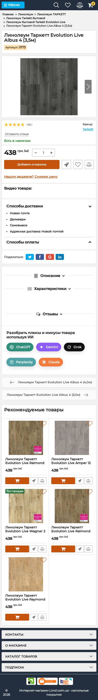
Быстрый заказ (66, 164)
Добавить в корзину (31, 164)
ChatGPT (20, 347)
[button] (88, 87)
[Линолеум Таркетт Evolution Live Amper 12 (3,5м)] (72, 438)
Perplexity (21, 362)
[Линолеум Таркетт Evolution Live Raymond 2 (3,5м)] (25, 574)
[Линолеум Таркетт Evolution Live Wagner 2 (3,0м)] (25, 506)
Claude (51, 362)
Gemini (48, 347)
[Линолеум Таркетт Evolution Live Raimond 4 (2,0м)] (72, 506)
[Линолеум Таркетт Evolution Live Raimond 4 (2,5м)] (25, 438)
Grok (74, 347)
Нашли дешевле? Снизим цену (30, 176)
